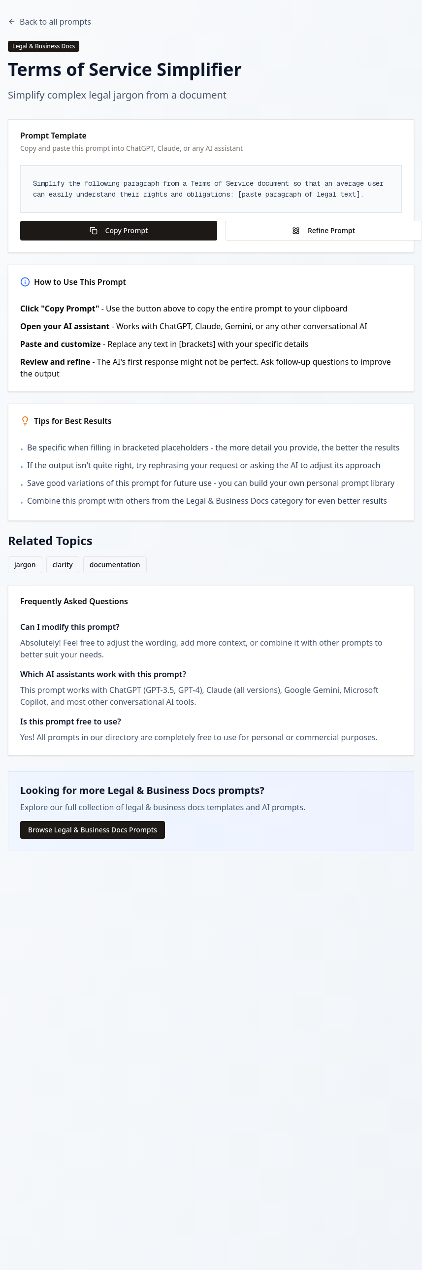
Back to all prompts (49, 21)
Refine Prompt (323, 230)
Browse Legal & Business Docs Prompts (92, 829)
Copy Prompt (119, 230)
